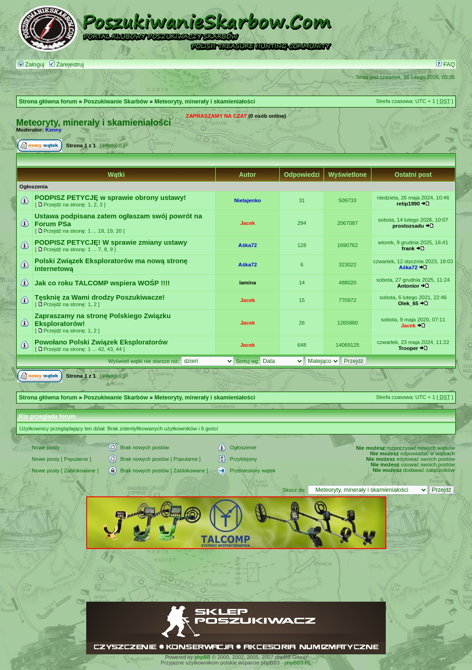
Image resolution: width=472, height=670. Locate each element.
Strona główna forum (48, 101)
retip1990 (408, 203)
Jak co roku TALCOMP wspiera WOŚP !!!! (102, 283)
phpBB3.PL (297, 662)
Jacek (247, 223)
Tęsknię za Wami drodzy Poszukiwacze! (100, 297)
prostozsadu (408, 226)
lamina (247, 282)
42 (101, 349)
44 (119, 349)
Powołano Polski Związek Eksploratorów (101, 342)
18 (101, 231)
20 (119, 231)
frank (408, 248)
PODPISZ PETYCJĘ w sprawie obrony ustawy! (110, 197)
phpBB (203, 657)
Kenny (53, 130)
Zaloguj (31, 64)
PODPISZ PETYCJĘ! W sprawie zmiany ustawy (111, 242)
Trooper (408, 348)
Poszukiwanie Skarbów (116, 101)
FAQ (445, 64)
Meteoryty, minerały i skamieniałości (204, 101)
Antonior (408, 286)
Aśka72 (247, 245)
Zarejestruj (66, 64)
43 (110, 349)
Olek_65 (408, 303)
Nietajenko (247, 200)
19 (110, 231)
